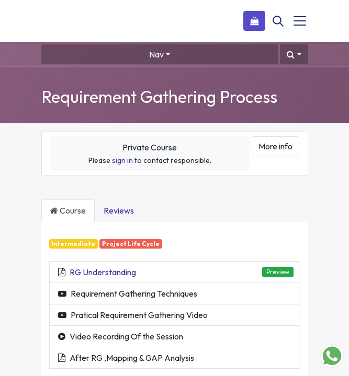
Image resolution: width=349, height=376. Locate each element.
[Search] (278, 21)
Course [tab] (68, 210)
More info (275, 146)
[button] (294, 54)
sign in (122, 160)
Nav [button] (156, 54)
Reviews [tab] (119, 210)
